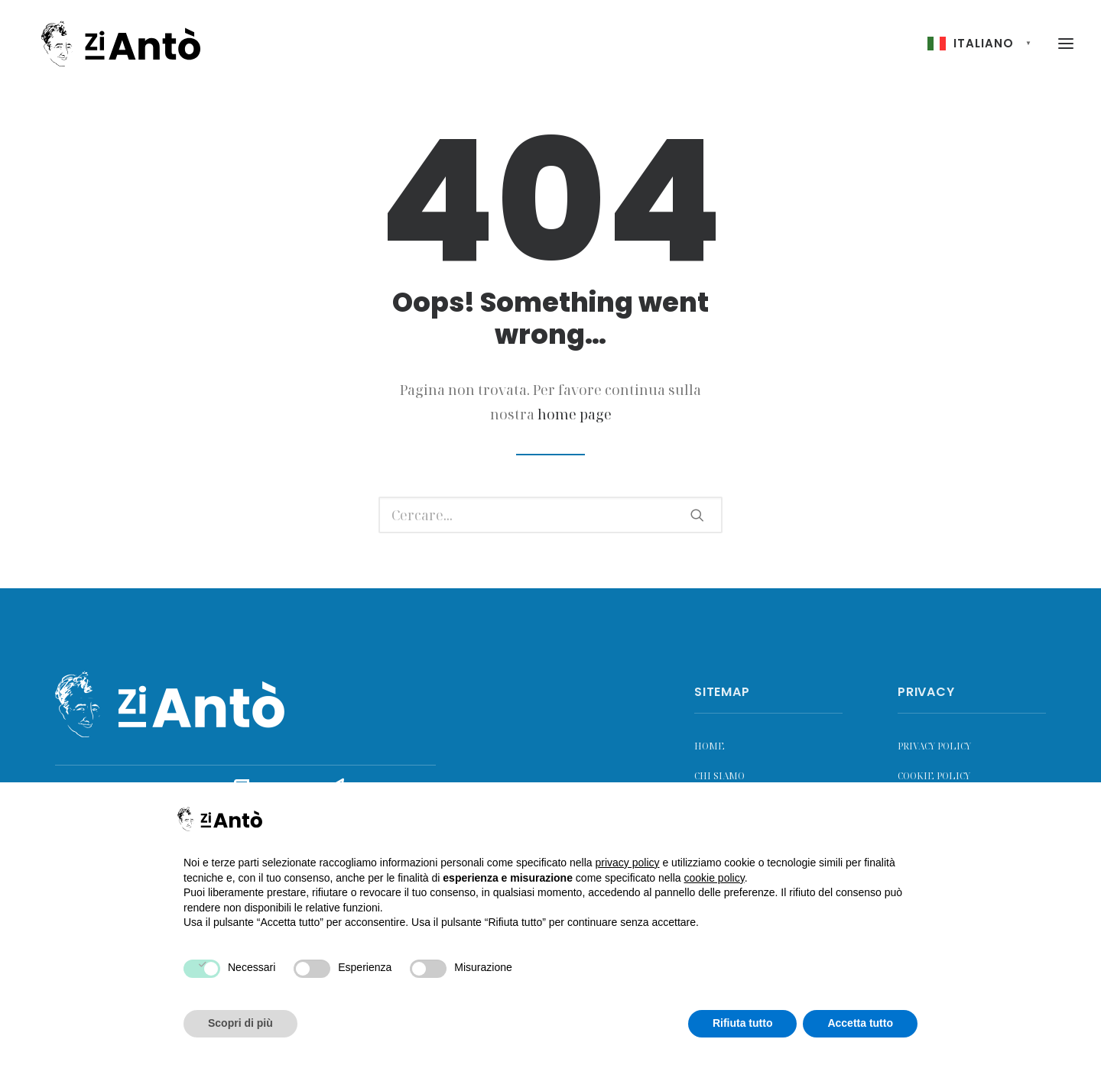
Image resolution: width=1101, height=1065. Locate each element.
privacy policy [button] (628, 862)
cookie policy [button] (714, 878)
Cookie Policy (934, 775)
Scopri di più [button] (240, 1023)
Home (709, 746)
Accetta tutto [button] (860, 1023)
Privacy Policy (934, 746)
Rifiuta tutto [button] (743, 1023)
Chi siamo (719, 775)
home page (575, 414)
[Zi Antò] (114, 45)
